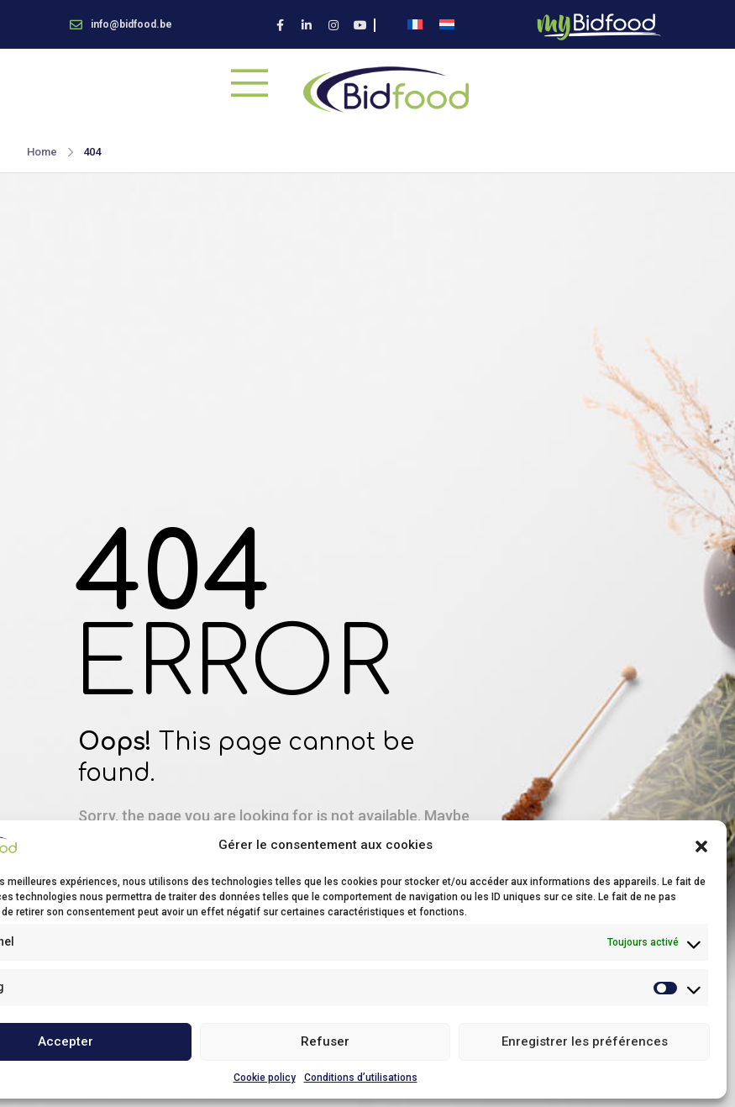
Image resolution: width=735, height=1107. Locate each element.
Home (42, 151)
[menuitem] (415, 24)
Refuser (325, 1041)
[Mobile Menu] (249, 82)
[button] (701, 845)
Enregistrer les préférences (584, 1041)
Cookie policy (265, 1077)
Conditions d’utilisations (360, 1077)
